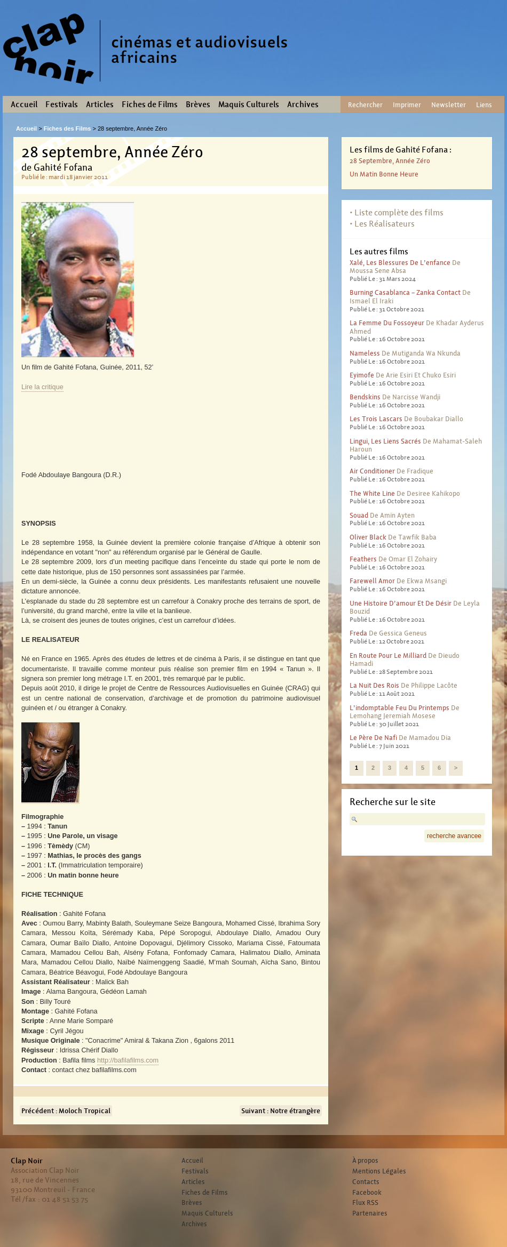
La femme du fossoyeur (387, 323)
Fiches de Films (150, 104)
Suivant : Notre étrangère (280, 1110)
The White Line (372, 493)
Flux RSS (365, 1202)
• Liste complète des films (396, 212)
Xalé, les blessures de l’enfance (400, 263)
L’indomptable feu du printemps (399, 708)
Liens (484, 105)
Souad (359, 515)
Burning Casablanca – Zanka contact (405, 292)
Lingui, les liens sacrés (385, 441)
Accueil (24, 104)
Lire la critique (42, 387)
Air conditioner (372, 471)
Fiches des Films (67, 128)
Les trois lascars (376, 419)
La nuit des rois (374, 685)
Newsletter (448, 105)
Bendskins (365, 397)
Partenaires (369, 1213)
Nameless (365, 353)
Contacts (365, 1182)
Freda (358, 633)
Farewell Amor (372, 581)
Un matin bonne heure (384, 174)
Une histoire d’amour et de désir (400, 603)
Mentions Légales (379, 1171)
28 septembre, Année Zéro (390, 161)
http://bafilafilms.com (128, 1060)
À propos (365, 1160)
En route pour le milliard (388, 655)
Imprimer (407, 105)
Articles (100, 104)
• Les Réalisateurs (382, 224)
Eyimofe (362, 375)
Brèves (198, 104)
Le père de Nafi (373, 738)
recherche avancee (454, 836)
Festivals (61, 104)
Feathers (363, 559)
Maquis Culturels (248, 104)
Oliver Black (368, 537)
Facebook (367, 1192)
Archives (303, 104)
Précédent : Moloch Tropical (65, 1110)
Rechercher (365, 105)
